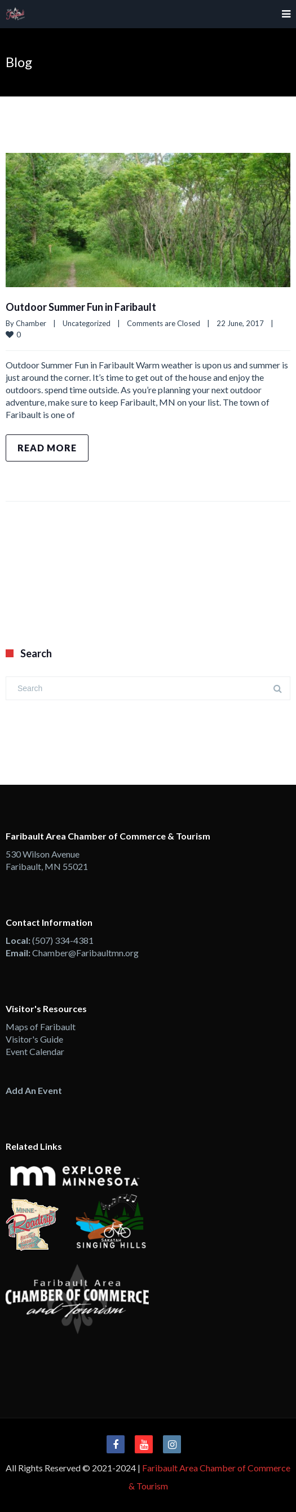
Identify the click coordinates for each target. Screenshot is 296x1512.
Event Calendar (35, 1051)
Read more (47, 447)
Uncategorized (87, 323)
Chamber (31, 323)
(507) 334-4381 (63, 940)
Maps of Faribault (41, 1026)
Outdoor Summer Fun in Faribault (81, 307)
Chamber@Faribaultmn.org (85, 952)
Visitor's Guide (34, 1039)
